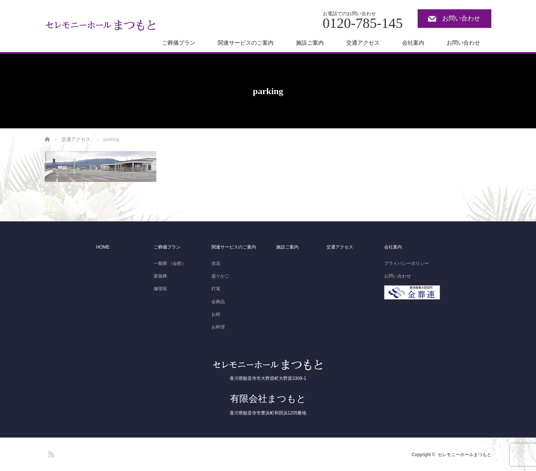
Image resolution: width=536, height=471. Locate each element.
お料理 (218, 327)
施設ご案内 (310, 42)
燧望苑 (160, 288)
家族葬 (160, 276)
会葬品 (218, 301)
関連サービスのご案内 (246, 42)
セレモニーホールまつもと (464, 454)
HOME (102, 247)
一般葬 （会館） (170, 263)
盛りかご (220, 276)
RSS (50, 453)
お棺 (215, 314)
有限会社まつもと (268, 398)
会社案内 (413, 42)
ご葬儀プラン (178, 42)
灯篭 (215, 288)
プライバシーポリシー (406, 263)
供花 (215, 263)
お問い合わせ (461, 18)
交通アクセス (363, 42)
